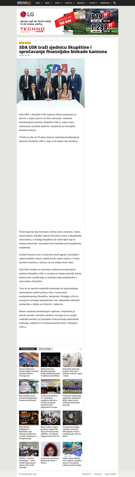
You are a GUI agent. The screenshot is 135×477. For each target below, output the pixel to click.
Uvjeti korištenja (110, 474)
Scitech (93, 3)
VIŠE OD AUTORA (45, 349)
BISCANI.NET (86, 474)
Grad (39, 3)
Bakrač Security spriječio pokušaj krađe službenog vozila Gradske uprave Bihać (50, 372)
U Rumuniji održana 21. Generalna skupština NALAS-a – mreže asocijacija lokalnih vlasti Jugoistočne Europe (49, 401)
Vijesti (48, 3)
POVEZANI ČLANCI (28, 349)
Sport (58, 3)
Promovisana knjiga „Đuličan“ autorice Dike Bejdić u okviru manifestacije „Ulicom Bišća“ (72, 431)
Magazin (82, 3)
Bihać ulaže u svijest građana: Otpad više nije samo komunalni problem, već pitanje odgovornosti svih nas (50, 431)
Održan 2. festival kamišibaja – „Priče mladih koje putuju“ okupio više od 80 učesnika (27, 463)
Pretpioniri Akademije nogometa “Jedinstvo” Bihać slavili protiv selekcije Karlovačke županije (72, 400)
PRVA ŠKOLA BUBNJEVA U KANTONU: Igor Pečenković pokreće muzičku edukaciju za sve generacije (28, 433)
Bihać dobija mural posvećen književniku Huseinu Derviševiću (28, 398)
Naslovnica (22, 40)
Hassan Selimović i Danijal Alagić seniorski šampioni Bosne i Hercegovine (28, 372)
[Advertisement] (51, 186)
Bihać (35, 40)
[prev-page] (77, 349)
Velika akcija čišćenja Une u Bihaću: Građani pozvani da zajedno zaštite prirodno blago (72, 461)
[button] (114, 3)
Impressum (106, 3)
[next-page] (80, 349)
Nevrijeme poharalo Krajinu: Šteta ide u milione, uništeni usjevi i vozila (72, 372)
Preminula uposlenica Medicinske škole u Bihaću (50, 460)
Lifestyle (69, 3)
